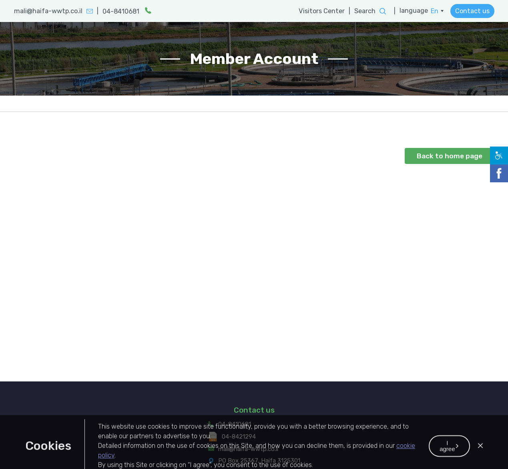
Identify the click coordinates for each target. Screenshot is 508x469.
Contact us (472, 11)
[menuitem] (437, 11)
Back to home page (449, 156)
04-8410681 (234, 431)
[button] (480, 464)
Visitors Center (322, 11)
